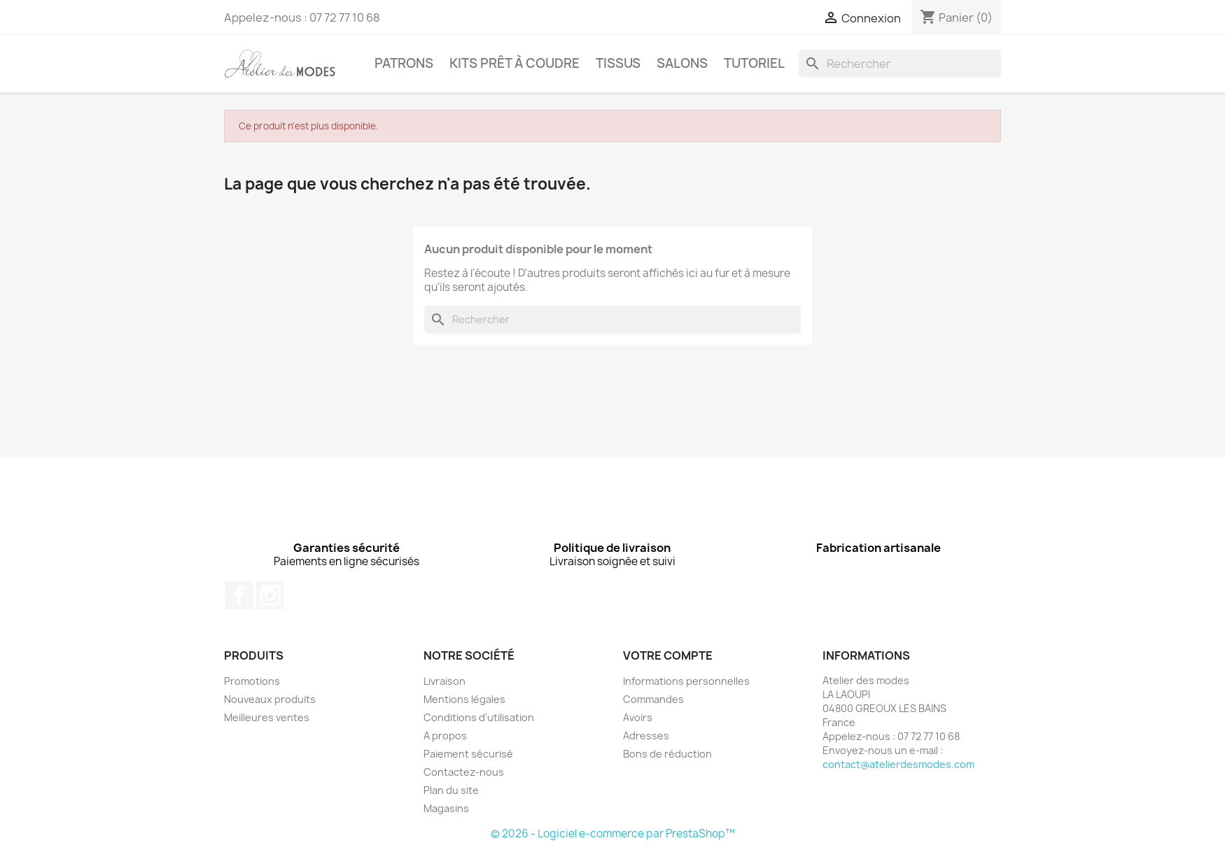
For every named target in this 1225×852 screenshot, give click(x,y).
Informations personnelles (686, 681)
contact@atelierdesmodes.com (898, 764)
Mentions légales (464, 699)
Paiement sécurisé (468, 753)
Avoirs (637, 717)
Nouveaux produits (270, 699)
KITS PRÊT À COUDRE (514, 63)
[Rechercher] (900, 64)
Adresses (646, 735)
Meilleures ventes (266, 717)
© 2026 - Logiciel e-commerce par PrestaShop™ (613, 833)
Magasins (446, 808)
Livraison (444, 681)
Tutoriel (754, 63)
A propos (445, 735)
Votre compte (668, 655)
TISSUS (618, 63)
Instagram (270, 595)
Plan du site (451, 790)
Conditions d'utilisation (479, 717)
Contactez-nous (464, 772)
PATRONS (403, 63)
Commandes (653, 699)
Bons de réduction (667, 753)
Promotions (252, 681)
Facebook (239, 595)
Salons (682, 63)
